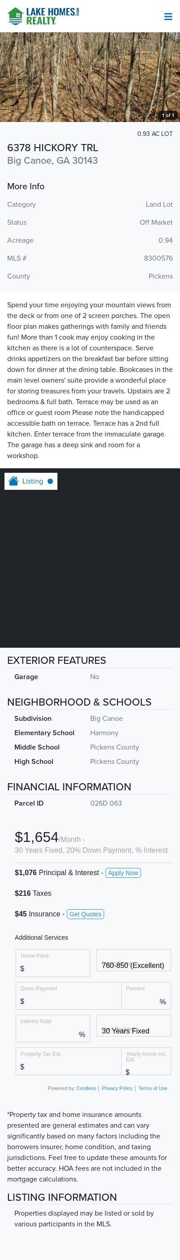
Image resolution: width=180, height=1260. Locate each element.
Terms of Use (152, 1088)
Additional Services (41, 937)
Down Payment (39, 988)
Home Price (35, 956)
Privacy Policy (117, 1088)
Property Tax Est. (41, 1054)
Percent (135, 988)
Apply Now (123, 872)
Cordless (86, 1088)
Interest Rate (36, 1021)
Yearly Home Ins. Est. (146, 1056)
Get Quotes (86, 914)
